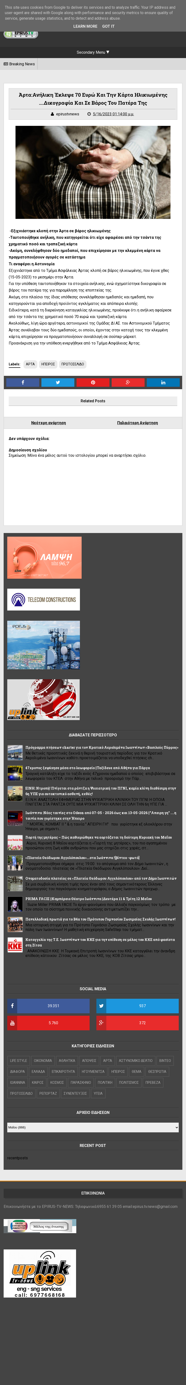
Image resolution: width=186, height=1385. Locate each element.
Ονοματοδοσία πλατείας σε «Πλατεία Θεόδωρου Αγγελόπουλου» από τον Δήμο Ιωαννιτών (101, 878)
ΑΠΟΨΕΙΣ (89, 1061)
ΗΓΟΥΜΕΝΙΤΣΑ (93, 1072)
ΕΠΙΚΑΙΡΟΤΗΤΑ (63, 1072)
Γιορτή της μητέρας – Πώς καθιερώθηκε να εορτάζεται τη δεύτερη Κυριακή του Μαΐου (98, 837)
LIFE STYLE (18, 1061)
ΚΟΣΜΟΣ (57, 1082)
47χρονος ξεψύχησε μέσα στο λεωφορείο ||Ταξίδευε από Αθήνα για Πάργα (87, 768)
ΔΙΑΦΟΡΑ (17, 1072)
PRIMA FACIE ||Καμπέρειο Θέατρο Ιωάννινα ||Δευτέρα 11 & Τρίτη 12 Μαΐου (88, 898)
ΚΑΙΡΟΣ (38, 1082)
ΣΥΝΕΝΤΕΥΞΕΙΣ (75, 1093)
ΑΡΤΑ (30, 364)
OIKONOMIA (43, 1061)
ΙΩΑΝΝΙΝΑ (17, 1082)
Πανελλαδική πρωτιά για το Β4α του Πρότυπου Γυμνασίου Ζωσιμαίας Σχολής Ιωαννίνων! (100, 919)
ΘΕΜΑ (136, 1072)
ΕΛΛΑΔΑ (38, 1072)
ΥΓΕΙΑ (98, 1093)
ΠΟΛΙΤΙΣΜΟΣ (129, 1082)
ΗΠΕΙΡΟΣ (48, 364)
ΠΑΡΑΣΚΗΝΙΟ (81, 1082)
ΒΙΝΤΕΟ (165, 1061)
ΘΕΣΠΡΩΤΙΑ (157, 1072)
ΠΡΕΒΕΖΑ (153, 1082)
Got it (108, 26)
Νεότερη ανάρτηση (48, 423)
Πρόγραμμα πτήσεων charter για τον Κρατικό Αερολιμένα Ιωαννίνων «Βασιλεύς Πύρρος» (101, 747)
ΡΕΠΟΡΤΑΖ (48, 1093)
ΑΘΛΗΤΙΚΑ (67, 1061)
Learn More (85, 26)
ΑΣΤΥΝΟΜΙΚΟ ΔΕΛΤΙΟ (136, 1061)
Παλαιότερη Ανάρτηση (137, 423)
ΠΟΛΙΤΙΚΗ (105, 1082)
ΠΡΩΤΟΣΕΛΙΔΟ (73, 364)
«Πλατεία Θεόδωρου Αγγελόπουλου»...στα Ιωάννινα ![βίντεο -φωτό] (82, 857)
